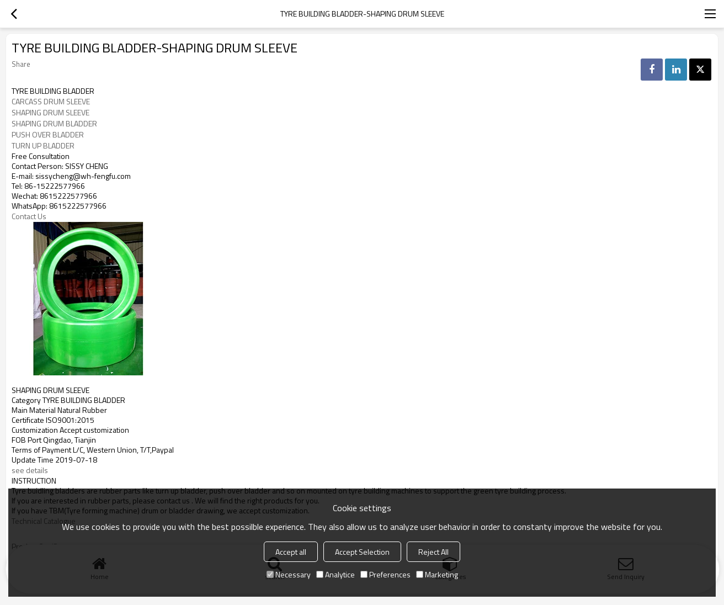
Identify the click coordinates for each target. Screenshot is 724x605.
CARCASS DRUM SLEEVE (51, 101)
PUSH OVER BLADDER (48, 134)
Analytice (335, 574)
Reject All (433, 552)
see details (31, 470)
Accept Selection (362, 552)
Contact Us (29, 216)
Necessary (289, 574)
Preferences (385, 574)
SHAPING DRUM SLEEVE (50, 112)
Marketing (437, 574)
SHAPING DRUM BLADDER (54, 123)
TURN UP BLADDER (43, 145)
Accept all (290, 552)
